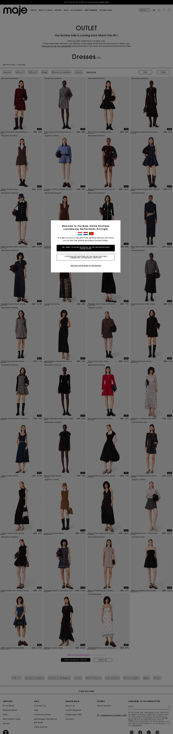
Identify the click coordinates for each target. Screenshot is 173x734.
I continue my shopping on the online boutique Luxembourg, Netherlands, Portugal (86, 257)
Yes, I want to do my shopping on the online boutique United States (86, 248)
